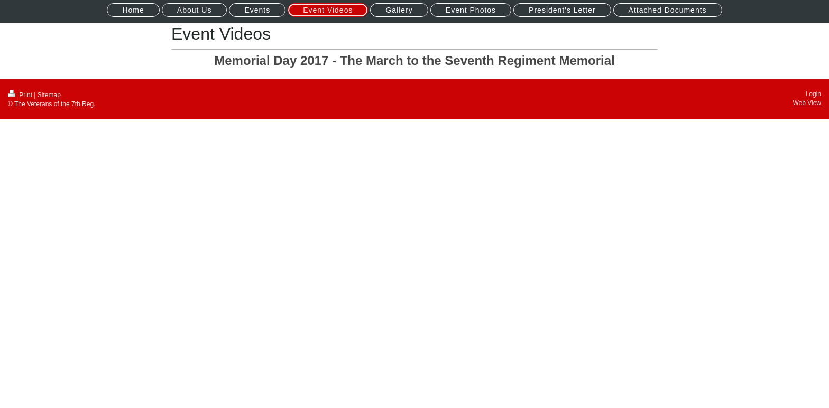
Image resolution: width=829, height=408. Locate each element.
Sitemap (49, 95)
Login (813, 94)
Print (21, 95)
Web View (807, 103)
